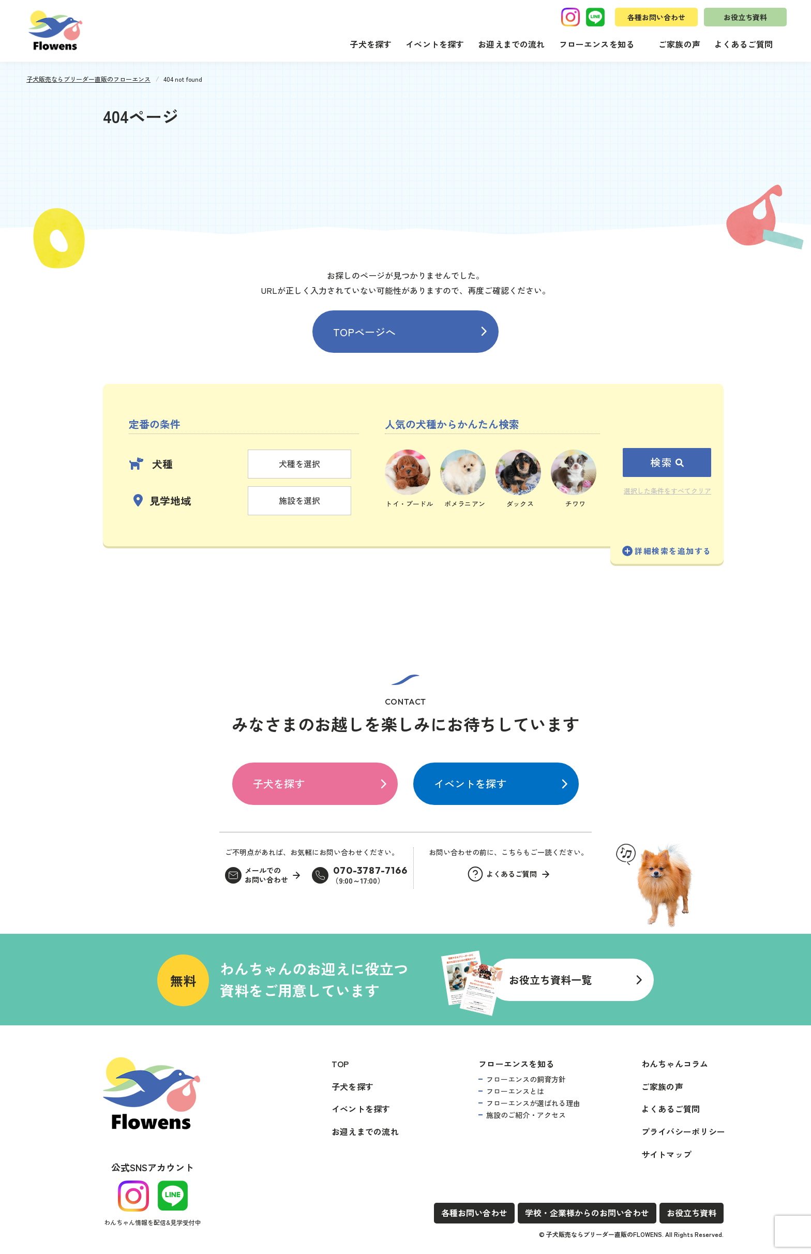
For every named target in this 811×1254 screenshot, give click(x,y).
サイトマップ (666, 1154)
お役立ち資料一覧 (550, 979)
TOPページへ (364, 331)
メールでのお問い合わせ (266, 875)
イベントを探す (435, 44)
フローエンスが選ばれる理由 (533, 1103)
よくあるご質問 (743, 44)
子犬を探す (371, 44)
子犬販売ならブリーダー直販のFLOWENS (604, 1234)
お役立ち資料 (745, 17)
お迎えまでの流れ (511, 44)
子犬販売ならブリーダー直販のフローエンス (88, 78)
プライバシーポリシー (683, 1131)
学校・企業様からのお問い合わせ (587, 1212)
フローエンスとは (515, 1091)
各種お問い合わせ (656, 17)
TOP (340, 1063)
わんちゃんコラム (675, 1063)
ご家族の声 (679, 44)
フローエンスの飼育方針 (526, 1079)
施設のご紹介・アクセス (526, 1115)
